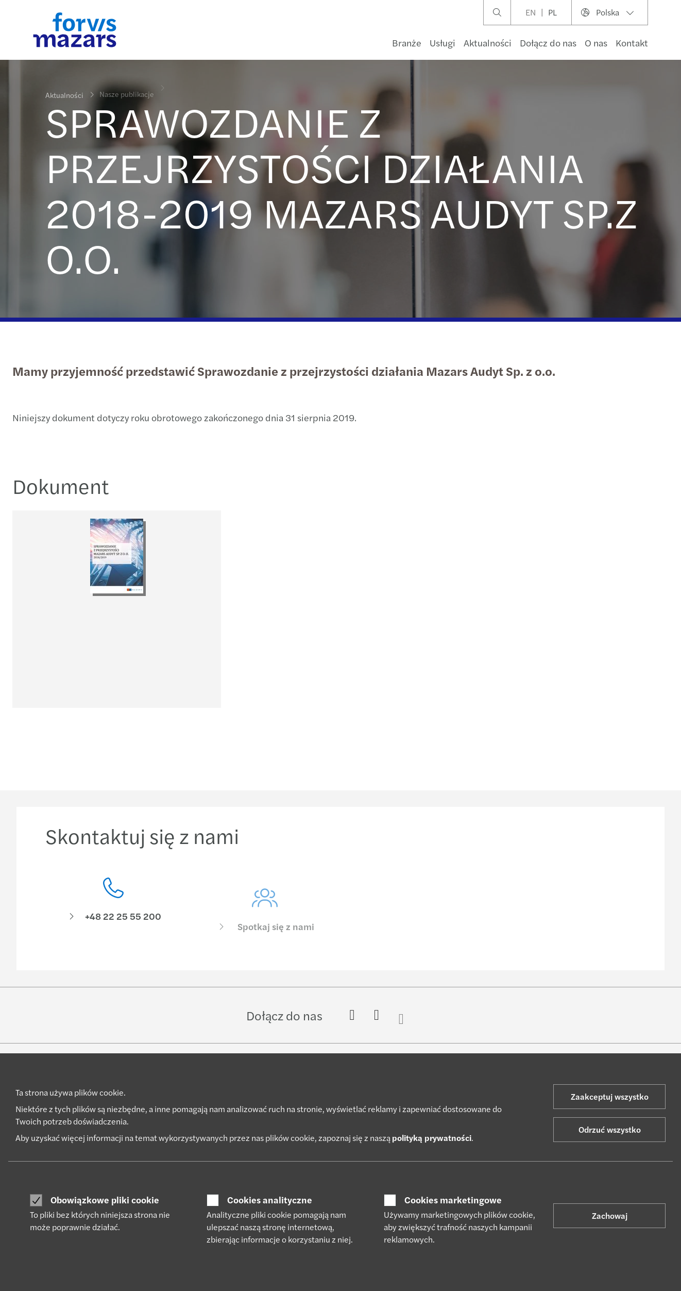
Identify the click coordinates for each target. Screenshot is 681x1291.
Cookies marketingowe (453, 1199)
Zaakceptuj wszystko (610, 1096)
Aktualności (488, 42)
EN (530, 12)
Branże (406, 42)
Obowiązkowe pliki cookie (104, 1199)
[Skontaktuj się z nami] (113, 925)
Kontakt (632, 42)
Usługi (442, 42)
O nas (596, 42)
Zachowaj (609, 1215)
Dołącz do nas (548, 42)
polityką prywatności (431, 1138)
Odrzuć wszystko (609, 1129)
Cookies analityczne (269, 1199)
